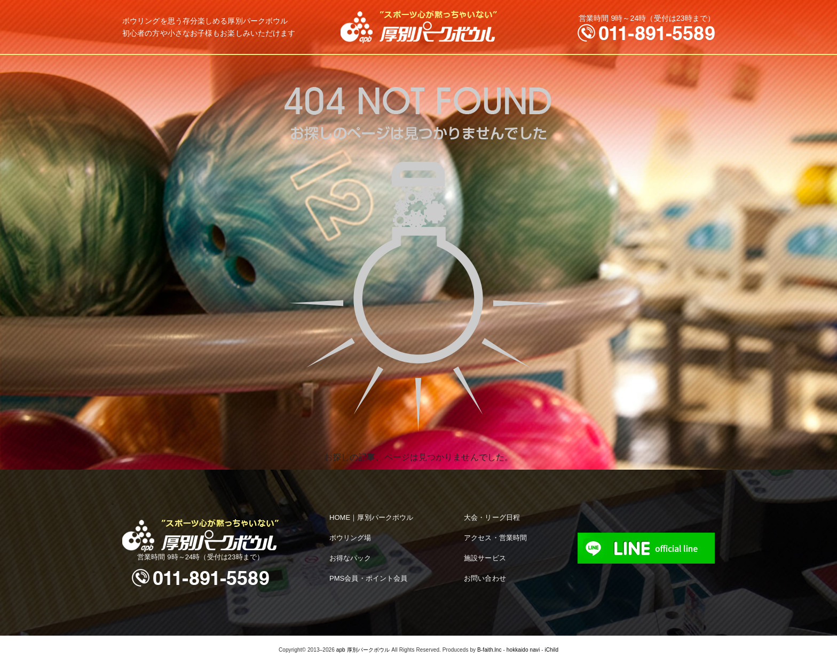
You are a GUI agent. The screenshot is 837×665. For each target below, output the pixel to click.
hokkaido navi (523, 650)
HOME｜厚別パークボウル (371, 517)
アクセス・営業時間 (495, 538)
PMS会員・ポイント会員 (368, 578)
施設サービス (485, 558)
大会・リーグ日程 (492, 517)
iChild (551, 650)
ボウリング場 (350, 538)
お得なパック (350, 558)
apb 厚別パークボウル (363, 650)
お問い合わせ (485, 578)
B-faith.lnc (489, 650)
